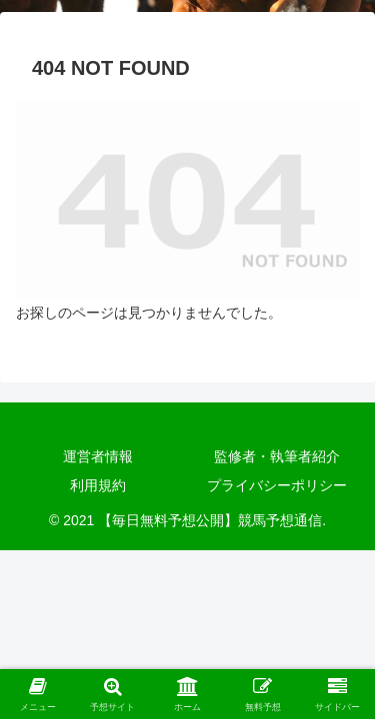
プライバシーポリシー (277, 485)
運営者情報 (98, 456)
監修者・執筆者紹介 (277, 456)
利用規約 (98, 485)
